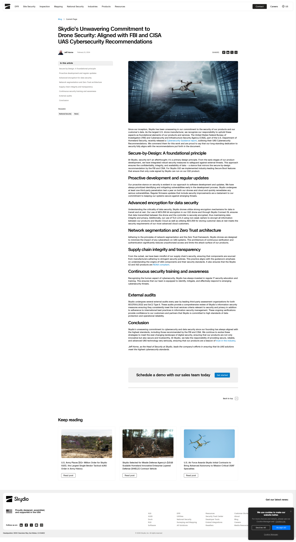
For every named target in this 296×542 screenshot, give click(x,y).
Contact (260, 6)
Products (106, 6)
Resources (120, 6)
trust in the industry (225, 340)
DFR (17, 6)
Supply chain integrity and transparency (76, 87)
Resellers (209, 525)
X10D (150, 516)
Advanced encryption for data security (75, 78)
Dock (150, 519)
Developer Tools (212, 519)
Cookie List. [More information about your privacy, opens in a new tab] (281, 523)
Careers (274, 6)
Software (152, 525)
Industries (92, 6)
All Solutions (182, 525)
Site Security (29, 6)
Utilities (180, 516)
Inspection (45, 6)
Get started (222, 375)
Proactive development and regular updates (77, 73)
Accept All (281, 529)
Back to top (230, 398)
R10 (149, 522)
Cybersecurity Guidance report (182, 140)
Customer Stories (241, 513)
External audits (65, 96)
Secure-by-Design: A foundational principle (77, 68)
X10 (149, 513)
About (237, 516)
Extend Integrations (214, 522)
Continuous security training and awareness (77, 91)
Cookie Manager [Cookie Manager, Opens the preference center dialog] (271, 536)
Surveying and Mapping (187, 522)
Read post (68, 475)
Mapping (58, 6)
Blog (60, 19)
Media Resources (241, 525)
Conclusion (64, 100)
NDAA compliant (161, 264)
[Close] (291, 513)
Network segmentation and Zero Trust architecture (80, 82)
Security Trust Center (214, 516)
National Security (75, 6)
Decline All (261, 529)
